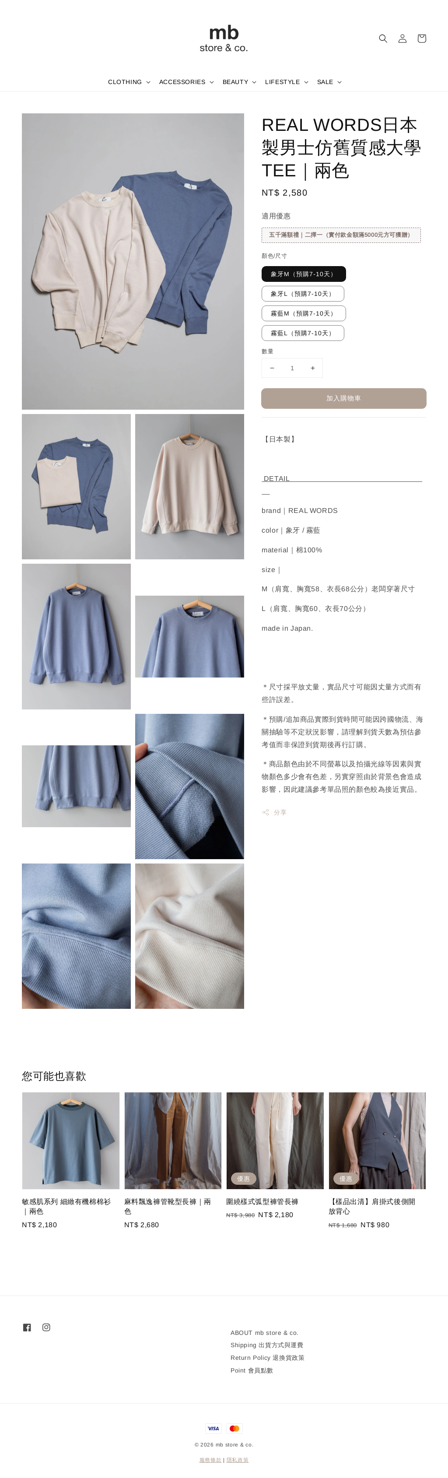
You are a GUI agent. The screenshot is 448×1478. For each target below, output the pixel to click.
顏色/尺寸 (274, 256)
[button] (383, 38)
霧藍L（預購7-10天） (303, 333)
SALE (325, 81)
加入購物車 (343, 398)
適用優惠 (276, 216)
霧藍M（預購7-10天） (304, 313)
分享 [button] (274, 812)
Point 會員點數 (252, 1370)
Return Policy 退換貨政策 (267, 1357)
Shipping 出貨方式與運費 (267, 1344)
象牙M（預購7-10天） (304, 273)
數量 (267, 351)
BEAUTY (235, 81)
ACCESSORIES (182, 81)
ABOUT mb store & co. (265, 1332)
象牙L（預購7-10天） (303, 293)
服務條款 (211, 1460)
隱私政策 (238, 1460)
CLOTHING (125, 81)
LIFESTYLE (282, 81)
